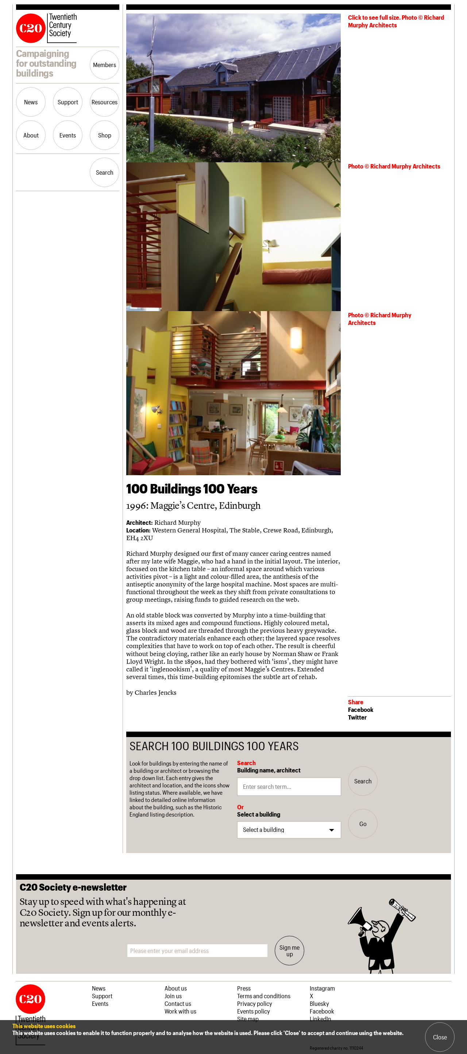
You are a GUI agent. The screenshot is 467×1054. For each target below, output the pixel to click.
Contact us (178, 1003)
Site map (248, 1018)
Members (104, 64)
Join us (173, 995)
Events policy (253, 1011)
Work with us (180, 1011)
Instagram (322, 988)
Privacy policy (254, 1003)
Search (104, 172)
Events (67, 135)
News (31, 101)
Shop (104, 135)
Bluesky (319, 1003)
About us (176, 988)
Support (68, 101)
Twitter (357, 717)
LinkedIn (320, 1018)
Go (363, 823)
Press (244, 988)
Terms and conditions (263, 995)
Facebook (360, 709)
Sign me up (289, 950)
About (31, 135)
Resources (104, 101)
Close (440, 1037)
